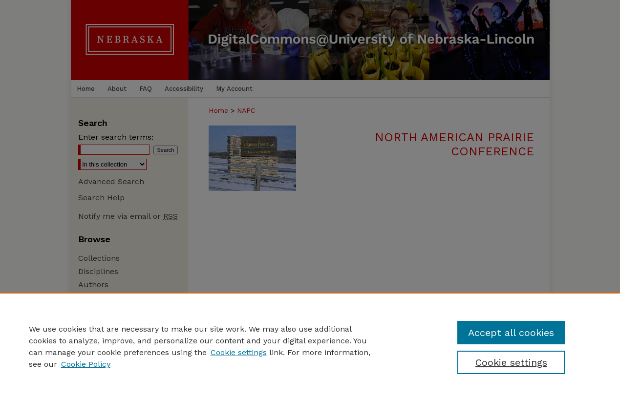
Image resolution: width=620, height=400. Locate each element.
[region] (310, 346)
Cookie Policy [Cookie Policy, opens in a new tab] (85, 364)
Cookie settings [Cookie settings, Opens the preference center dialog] (511, 362)
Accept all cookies (511, 332)
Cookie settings (239, 352)
